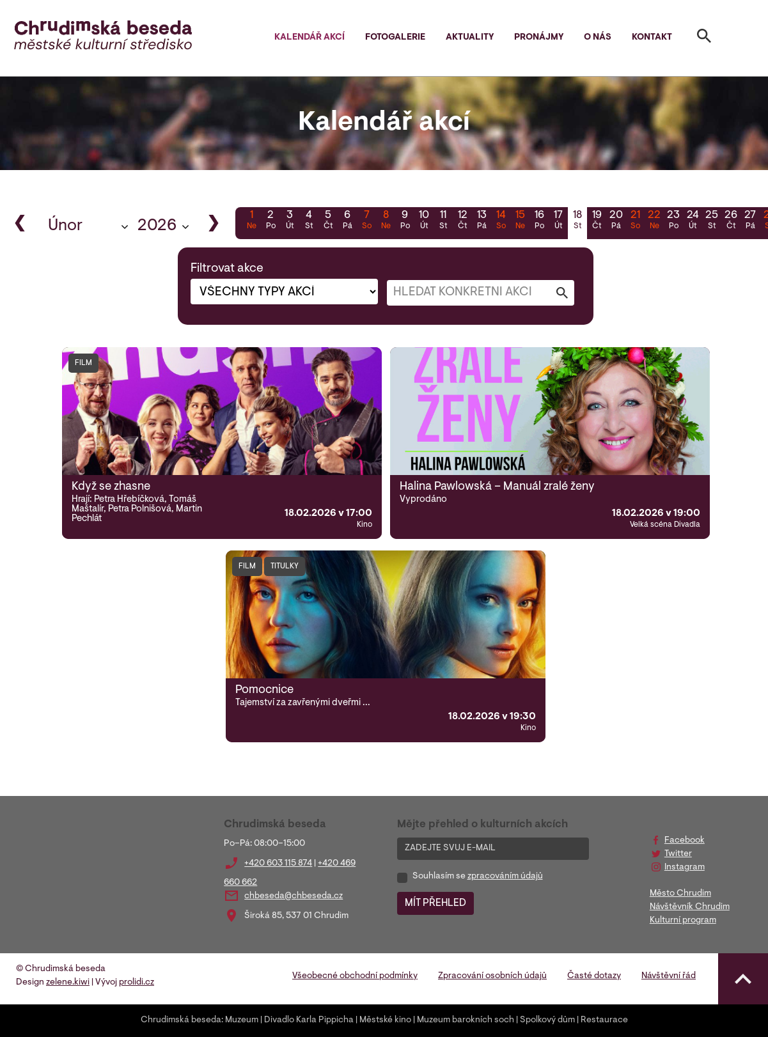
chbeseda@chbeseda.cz (293, 896)
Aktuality (470, 37)
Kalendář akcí (309, 37)
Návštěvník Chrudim (690, 907)
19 (596, 221)
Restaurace (604, 1020)
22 (654, 221)
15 (519, 221)
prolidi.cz (136, 982)
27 (750, 221)
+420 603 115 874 (278, 863)
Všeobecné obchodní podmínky (355, 976)
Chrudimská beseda (181, 1020)
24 (692, 221)
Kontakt (652, 37)
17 (558, 221)
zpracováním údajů (505, 876)
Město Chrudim (680, 893)
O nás (597, 37)
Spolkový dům (547, 1020)
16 (539, 221)
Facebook (684, 840)
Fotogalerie (395, 37)
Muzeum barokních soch (465, 1020)
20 (615, 221)
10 (424, 221)
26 (731, 221)
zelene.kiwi (68, 982)
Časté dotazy (594, 976)
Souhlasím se (477, 876)
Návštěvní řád (668, 976)
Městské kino (385, 1020)
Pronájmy (538, 37)
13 (481, 221)
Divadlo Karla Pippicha (309, 1020)
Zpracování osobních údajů (492, 976)
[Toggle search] (704, 38)
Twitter (678, 854)
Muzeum (241, 1020)
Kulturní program (683, 920)
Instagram (684, 867)
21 (635, 221)
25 (711, 221)
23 (673, 221)
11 (443, 221)
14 (500, 221)
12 (462, 221)
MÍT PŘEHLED (435, 903)
